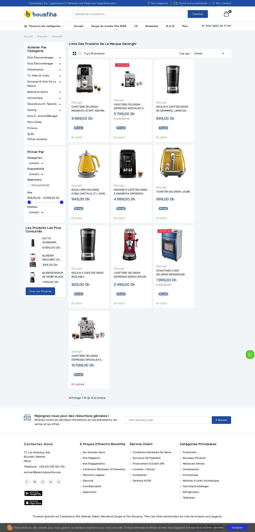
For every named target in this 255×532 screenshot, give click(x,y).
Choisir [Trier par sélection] (209, 53)
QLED (31, 134)
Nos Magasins (91, 457)
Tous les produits (40, 291)
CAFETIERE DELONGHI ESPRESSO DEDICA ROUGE (130, 274)
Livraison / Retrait (143, 469)
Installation (139, 475)
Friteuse (32, 128)
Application (89, 492)
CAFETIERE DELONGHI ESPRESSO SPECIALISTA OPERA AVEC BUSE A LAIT (87, 358)
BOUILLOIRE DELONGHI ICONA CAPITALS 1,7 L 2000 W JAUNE (88, 192)
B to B (170, 26)
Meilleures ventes (193, 463)
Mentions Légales (93, 475)
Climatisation (35, 69)
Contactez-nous (38, 444)
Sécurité (87, 480)
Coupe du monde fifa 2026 (108, 26)
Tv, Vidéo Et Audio (38, 75)
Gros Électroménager (40, 63)
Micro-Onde (34, 122)
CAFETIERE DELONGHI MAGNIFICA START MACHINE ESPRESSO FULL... (89, 109)
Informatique (35, 97)
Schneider (151, 26)
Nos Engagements (93, 463)
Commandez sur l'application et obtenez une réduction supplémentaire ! (70, 3)
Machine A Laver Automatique (200, 480)
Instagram (43, 482)
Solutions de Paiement (146, 457)
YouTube (35, 482)
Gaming (31, 110)
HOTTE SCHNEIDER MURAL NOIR (49, 240)
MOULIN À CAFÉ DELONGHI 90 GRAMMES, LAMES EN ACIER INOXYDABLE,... (172, 109)
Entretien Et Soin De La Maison (41, 83)
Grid (74, 53)
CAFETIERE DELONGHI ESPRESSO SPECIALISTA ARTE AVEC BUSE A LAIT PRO (129, 106)
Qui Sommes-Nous (93, 452)
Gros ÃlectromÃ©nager (42, 116)
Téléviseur (188, 497)
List (80, 53)
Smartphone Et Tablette (42, 103)
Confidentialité (91, 486)
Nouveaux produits (194, 457)
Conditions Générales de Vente (151, 452)
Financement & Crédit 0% (148, 463)
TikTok (59, 482)
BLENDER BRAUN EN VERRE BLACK (52, 274)
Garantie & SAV (141, 480)
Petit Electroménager (40, 57)
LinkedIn (51, 482)
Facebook (27, 482)
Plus (185, 26)
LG (136, 26)
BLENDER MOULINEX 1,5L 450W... (51, 257)
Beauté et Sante (37, 91)
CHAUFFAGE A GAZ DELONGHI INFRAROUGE (170, 272)
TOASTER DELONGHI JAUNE (173, 191)
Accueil (78, 26)
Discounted (41, 185)
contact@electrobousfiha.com (42, 472)
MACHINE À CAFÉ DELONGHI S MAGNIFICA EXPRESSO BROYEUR (130, 192)
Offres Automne (37, 139)
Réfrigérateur (190, 492)
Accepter (237, 527)
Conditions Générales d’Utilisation (103, 469)
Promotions (189, 452)
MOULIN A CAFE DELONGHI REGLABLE (88, 274)
